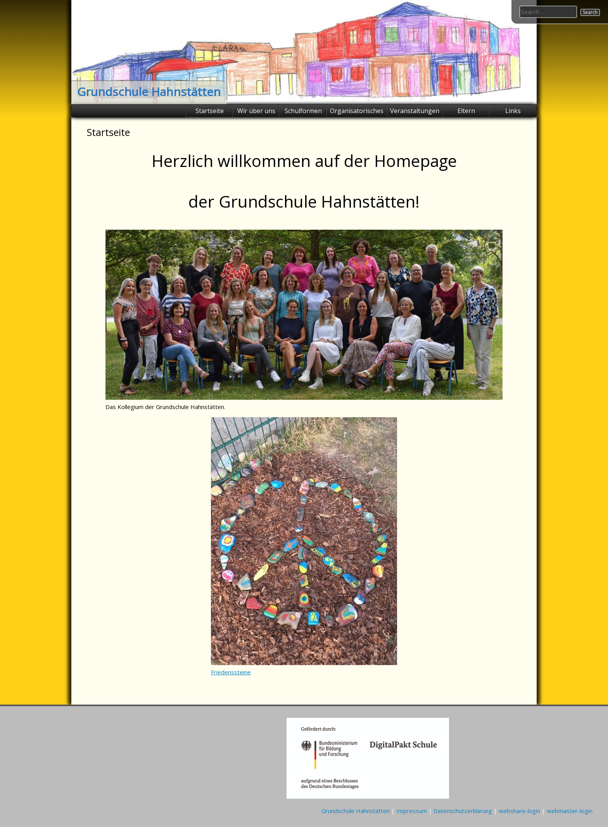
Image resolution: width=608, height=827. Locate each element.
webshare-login (519, 811)
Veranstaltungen (414, 111)
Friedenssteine (231, 672)
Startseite (209, 111)
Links (513, 111)
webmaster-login (569, 811)
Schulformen (303, 111)
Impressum (411, 811)
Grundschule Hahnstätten (149, 92)
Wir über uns (256, 111)
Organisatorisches (356, 111)
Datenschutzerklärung (463, 811)
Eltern (466, 111)
